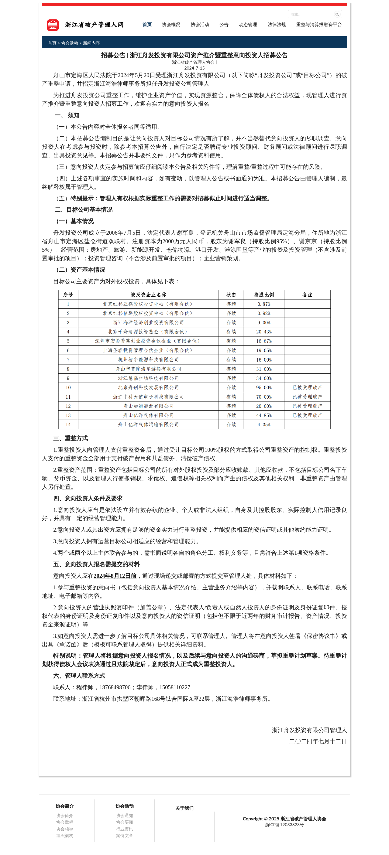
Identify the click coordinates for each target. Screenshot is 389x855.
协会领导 (64, 828)
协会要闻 (124, 822)
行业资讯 (124, 828)
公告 (224, 24)
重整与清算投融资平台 (319, 24)
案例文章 (124, 835)
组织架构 (64, 835)
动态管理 (248, 24)
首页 (147, 24)
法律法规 (277, 24)
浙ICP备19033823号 (284, 824)
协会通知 (124, 815)
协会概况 (171, 24)
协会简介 (64, 815)
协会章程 (64, 822)
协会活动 (200, 24)
